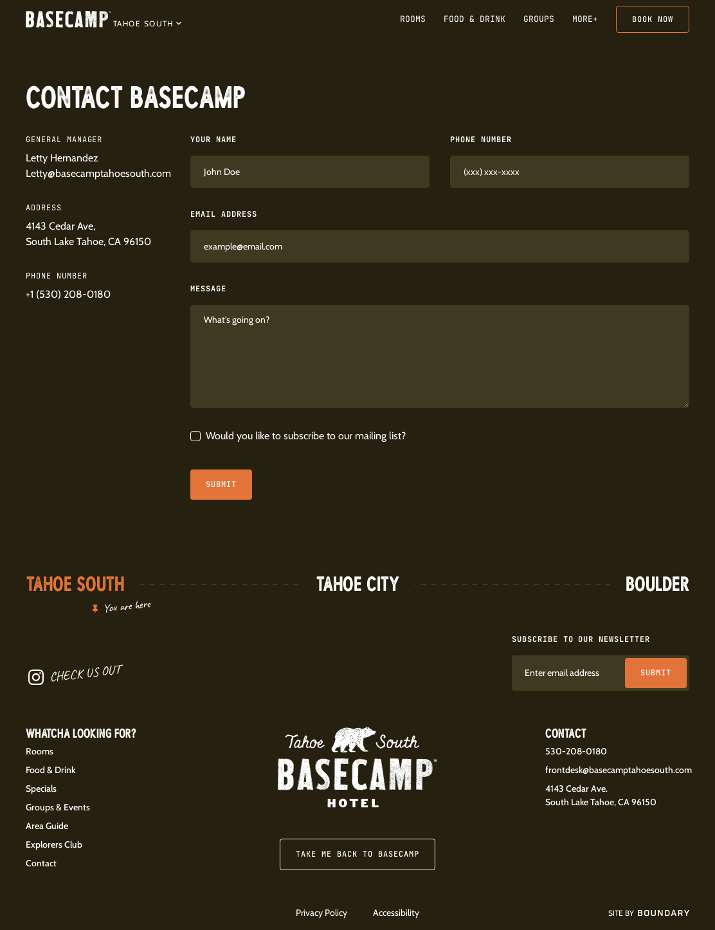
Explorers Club (54, 844)
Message (208, 289)
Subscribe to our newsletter (581, 639)
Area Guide (47, 826)
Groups (538, 19)
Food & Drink (474, 19)
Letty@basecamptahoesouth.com (98, 173)
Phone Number (481, 139)
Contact (41, 863)
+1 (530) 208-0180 (68, 294)
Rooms (413, 19)
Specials (41, 788)
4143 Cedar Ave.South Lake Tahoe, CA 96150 (600, 795)
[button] (147, 22)
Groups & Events (58, 807)
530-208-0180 (576, 751)
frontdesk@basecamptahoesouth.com (618, 770)
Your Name (213, 139)
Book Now (652, 19)
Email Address (223, 214)
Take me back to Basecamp (357, 854)
